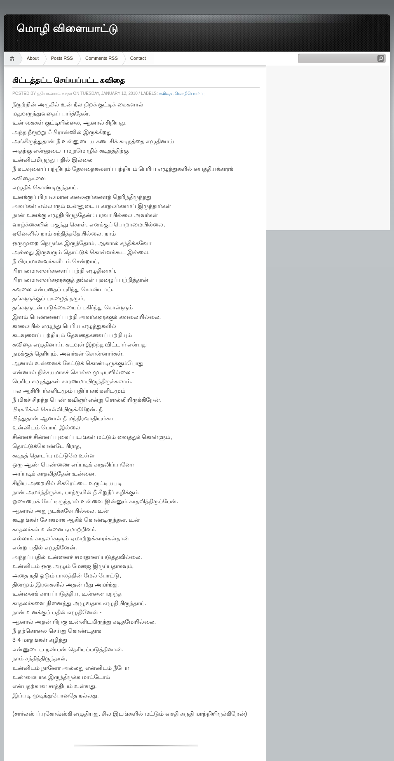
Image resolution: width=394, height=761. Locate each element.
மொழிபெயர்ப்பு (190, 93)
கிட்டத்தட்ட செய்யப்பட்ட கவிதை (68, 80)
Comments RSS (101, 58)
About (33, 58)
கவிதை (165, 93)
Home (13, 58)
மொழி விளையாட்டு (67, 29)
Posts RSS (62, 58)
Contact (138, 58)
